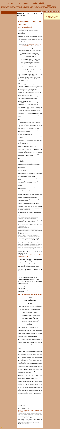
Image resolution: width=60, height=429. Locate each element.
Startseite (42, 11)
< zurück (3, 13)
